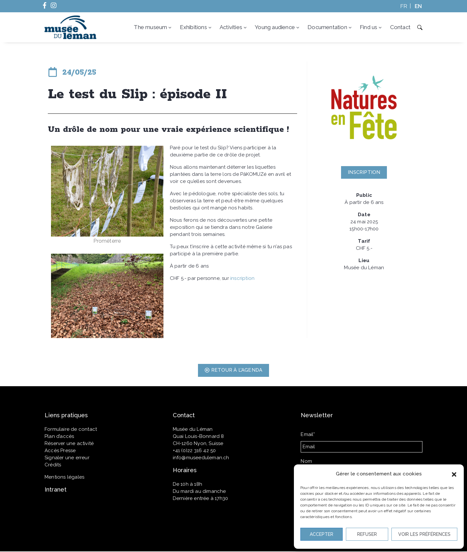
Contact (400, 27)
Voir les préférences (424, 534)
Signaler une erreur (67, 458)
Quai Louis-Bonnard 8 (198, 436)
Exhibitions (196, 27)
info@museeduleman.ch (201, 458)
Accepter (321, 534)
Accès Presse (60, 450)
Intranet (56, 489)
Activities (234, 27)
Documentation (330, 27)
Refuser (367, 534)
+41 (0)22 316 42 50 (194, 450)
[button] (454, 474)
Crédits (53, 465)
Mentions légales (64, 477)
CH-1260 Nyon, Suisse (198, 443)
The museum (153, 27)
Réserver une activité (69, 443)
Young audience (277, 27)
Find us (371, 27)
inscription (242, 278)
